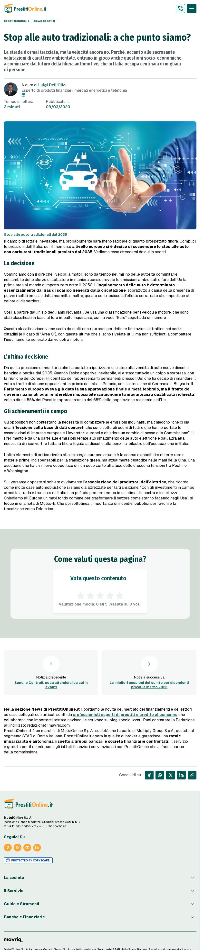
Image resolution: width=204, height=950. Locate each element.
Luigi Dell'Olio (52, 85)
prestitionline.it (16, 21)
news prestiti (44, 21)
